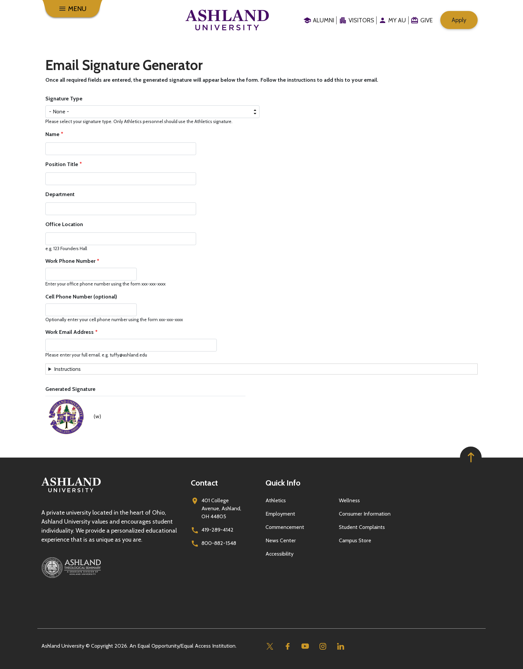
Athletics (276, 500)
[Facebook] (287, 646)
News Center (281, 540)
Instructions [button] (67, 369)
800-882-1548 (218, 543)
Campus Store (355, 540)
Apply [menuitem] (459, 20)
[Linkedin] (340, 646)
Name (52, 134)
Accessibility (280, 554)
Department (60, 194)
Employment (280, 514)
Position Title (61, 164)
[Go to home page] (227, 20)
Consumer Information (365, 514)
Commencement (285, 527)
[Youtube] (305, 646)
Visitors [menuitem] (361, 20)
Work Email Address (69, 332)
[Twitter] (270, 646)
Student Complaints (362, 527)
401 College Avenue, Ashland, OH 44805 (221, 508)
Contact (204, 483)
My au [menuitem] (397, 20)
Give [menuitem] (426, 20)
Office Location (64, 224)
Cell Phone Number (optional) (81, 296)
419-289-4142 (217, 530)
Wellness (349, 500)
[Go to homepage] (71, 492)
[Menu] (72, 8)
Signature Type (63, 98)
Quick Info (283, 483)
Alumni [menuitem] (323, 20)
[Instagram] (323, 646)
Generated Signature (70, 389)
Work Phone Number (70, 261)
